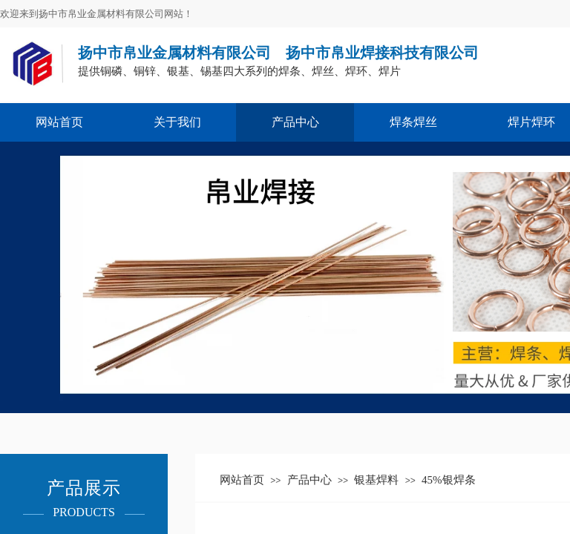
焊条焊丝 (413, 122)
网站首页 (59, 122)
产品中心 (295, 122)
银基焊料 (376, 480)
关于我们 (177, 122)
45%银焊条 (449, 480)
